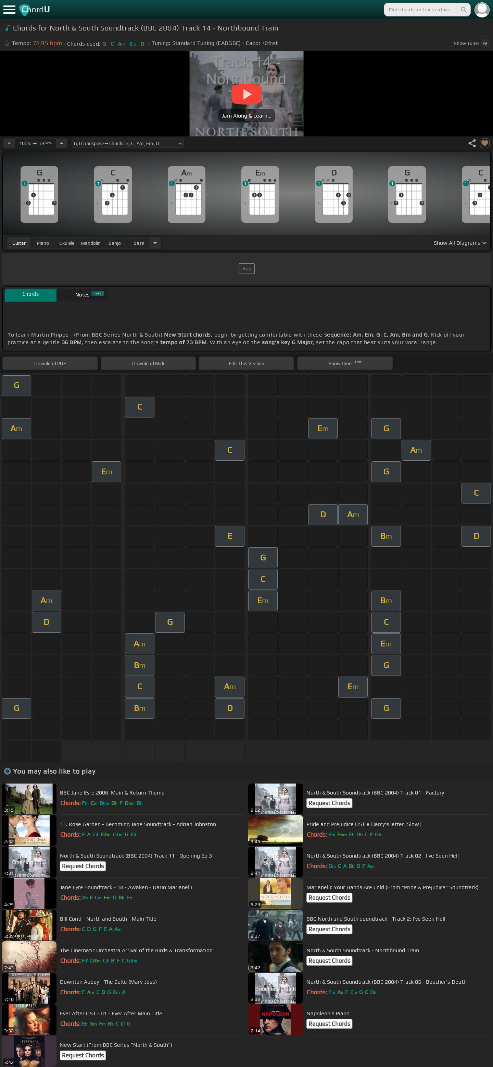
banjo (115, 243)
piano (43, 243)
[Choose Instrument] (155, 243)
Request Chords (329, 803)
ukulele (66, 243)
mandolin (91, 243)
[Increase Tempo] (61, 143)
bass (139, 243)
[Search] (463, 9)
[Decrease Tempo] (9, 143)
